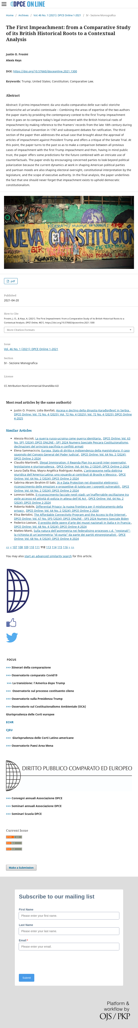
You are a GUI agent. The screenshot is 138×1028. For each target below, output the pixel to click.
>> (72, 547)
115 (59, 547)
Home (9, 15)
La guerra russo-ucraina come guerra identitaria (68, 438)
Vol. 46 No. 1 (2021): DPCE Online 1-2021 (57, 15)
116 (65, 547)
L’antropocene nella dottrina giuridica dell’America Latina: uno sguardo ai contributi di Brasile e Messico (68, 472)
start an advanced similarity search (48, 556)
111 (37, 547)
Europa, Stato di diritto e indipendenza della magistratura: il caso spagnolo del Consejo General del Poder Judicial (72, 452)
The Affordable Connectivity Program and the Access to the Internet (80, 515)
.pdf (12, 281)
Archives (23, 15)
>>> (8, 667)
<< (7, 547)
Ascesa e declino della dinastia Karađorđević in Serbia (93, 410)
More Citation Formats (21, 330)
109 (26, 547)
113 (48, 547)
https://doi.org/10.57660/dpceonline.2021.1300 (45, 71)
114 (54, 547)
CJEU (9, 730)
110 (31, 547)
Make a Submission (21, 867)
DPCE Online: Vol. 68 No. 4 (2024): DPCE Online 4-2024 (50, 527)
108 (20, 547)
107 (14, 547)
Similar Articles (19, 430)
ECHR (9, 722)
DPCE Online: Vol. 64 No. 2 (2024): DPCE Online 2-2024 (93, 466)
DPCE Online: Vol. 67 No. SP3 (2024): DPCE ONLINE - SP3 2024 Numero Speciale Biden (71, 519)
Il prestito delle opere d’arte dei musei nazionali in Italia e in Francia (84, 523)
